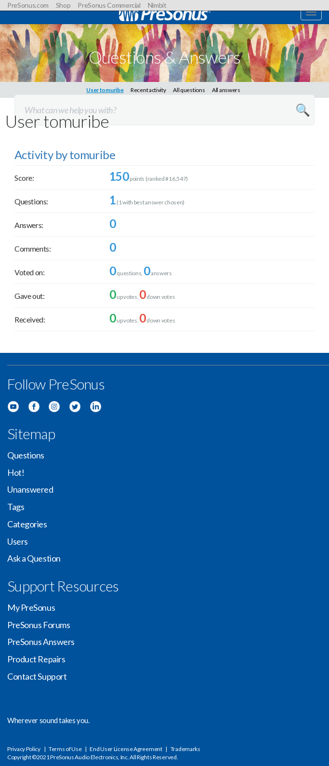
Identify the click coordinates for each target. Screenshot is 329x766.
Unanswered (30, 489)
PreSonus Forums (38, 624)
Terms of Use (65, 749)
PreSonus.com (28, 5)
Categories (27, 524)
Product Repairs (36, 659)
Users (17, 541)
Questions (25, 455)
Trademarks (185, 749)
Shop (63, 5)
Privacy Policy (23, 749)
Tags (15, 506)
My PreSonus (31, 607)
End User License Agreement (126, 749)
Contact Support (36, 676)
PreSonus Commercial (109, 5)
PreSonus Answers (41, 641)
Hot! (15, 472)
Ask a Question (34, 558)
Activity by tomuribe (64, 154)
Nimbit (157, 5)
